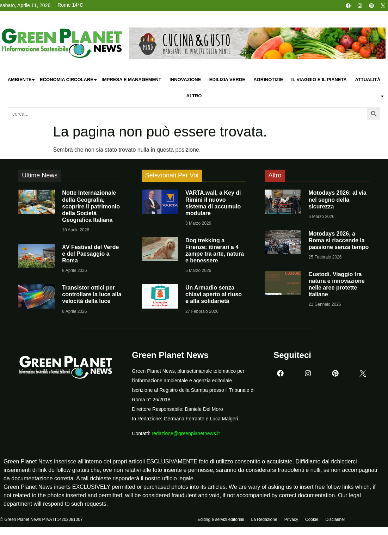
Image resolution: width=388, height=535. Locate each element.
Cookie (311, 519)
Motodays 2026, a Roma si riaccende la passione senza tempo (338, 240)
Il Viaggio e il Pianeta (318, 79)
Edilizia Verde (227, 79)
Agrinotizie (268, 79)
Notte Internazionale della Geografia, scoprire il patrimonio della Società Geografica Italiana (91, 206)
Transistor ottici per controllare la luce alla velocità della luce (91, 294)
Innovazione (185, 79)
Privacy (291, 519)
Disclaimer (335, 519)
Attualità (367, 79)
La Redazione (264, 519)
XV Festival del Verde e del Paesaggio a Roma (90, 253)
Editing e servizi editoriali (221, 519)
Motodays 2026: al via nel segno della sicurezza (337, 199)
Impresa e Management (131, 79)
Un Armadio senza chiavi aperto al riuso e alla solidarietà (213, 294)
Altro (285, 96)
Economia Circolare (69, 80)
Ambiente (22, 80)
